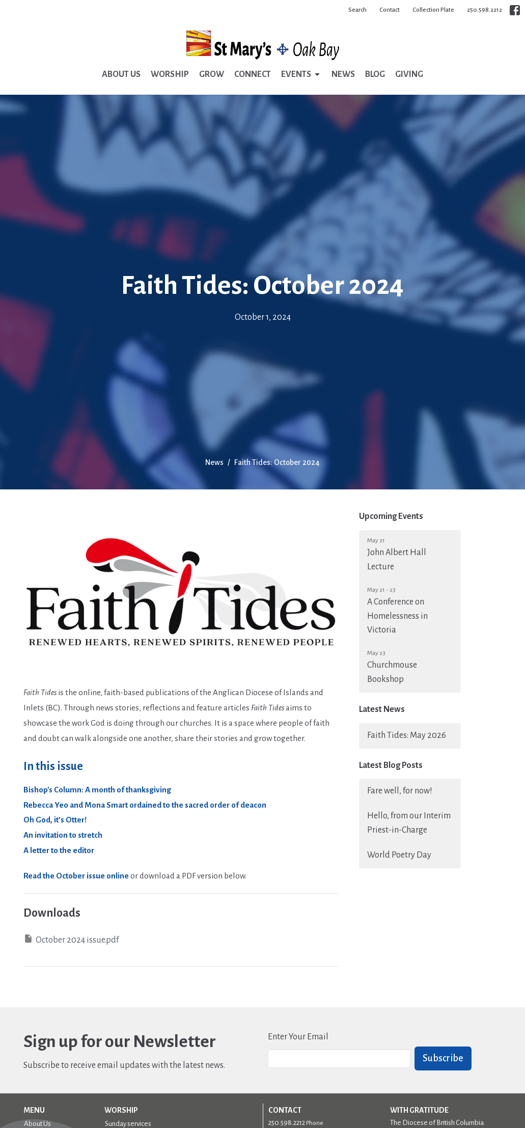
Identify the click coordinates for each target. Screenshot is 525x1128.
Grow (211, 74)
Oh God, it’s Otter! (55, 819)
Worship (170, 74)
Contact (389, 10)
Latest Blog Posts (391, 765)
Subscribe (443, 1058)
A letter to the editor (58, 850)
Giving (409, 74)
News (343, 74)
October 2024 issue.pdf (71, 939)
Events (301, 75)
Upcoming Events (391, 516)
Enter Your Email (298, 1036)
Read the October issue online (76, 875)
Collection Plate (433, 10)
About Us (121, 74)
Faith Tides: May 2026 (406, 735)
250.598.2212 (484, 10)
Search (357, 10)
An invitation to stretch (62, 835)
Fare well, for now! (399, 790)
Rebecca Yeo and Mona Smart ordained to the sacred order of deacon (144, 805)
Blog (375, 74)
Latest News (382, 709)
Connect (252, 74)
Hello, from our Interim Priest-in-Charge (409, 823)
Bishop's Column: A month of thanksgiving (97, 789)
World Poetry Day (399, 855)
